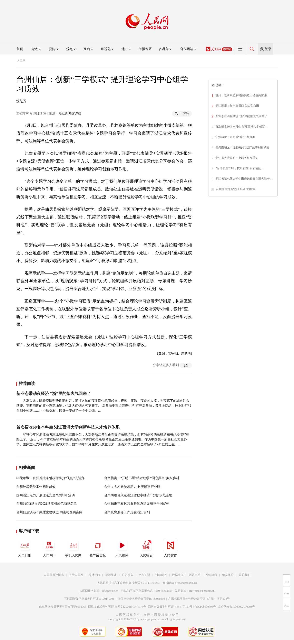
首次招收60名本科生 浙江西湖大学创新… (241, 126)
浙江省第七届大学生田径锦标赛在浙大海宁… (244, 178)
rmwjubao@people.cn (202, 590)
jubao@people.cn (187, 582)
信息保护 (228, 574)
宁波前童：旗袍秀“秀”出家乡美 (235, 137)
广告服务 (127, 574)
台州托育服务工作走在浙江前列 (127, 512)
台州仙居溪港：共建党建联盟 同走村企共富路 (49, 512)
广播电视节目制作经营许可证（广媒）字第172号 (199, 598)
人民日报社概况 (54, 574)
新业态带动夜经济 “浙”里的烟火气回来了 (53, 393)
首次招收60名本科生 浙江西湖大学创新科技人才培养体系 (67, 427)
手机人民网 (73, 547)
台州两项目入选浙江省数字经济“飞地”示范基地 (138, 495)
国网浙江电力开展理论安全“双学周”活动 (45, 495)
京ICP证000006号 (205, 606)
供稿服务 (161, 574)
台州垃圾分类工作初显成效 (36, 486)
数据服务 (178, 574)
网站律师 (211, 574)
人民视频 (122, 547)
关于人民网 (76, 574)
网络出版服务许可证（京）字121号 (170, 606)
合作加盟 (144, 574)
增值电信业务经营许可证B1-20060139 (141, 598)
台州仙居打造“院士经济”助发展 (236, 189)
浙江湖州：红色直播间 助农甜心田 (237, 105)
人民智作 (170, 547)
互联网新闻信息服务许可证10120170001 (89, 598)
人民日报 (25, 547)
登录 (268, 49)
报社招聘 (94, 574)
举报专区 (145, 49)
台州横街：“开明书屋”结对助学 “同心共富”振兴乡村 (141, 478)
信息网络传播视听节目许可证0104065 (62, 606)
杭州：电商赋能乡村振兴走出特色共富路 (241, 95)
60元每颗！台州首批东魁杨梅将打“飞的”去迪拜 (50, 478)
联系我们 (244, 574)
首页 (20, 49)
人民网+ (49, 547)
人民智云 (146, 547)
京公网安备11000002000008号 (236, 606)
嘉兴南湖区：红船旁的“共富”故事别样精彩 (242, 147)
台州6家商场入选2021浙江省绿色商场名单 (46, 503)
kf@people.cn (110, 590)
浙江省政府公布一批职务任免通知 (236, 157)
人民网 (21, 60)
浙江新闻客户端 (70, 113)
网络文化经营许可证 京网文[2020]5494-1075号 (117, 606)
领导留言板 (97, 547)
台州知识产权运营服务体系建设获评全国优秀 (136, 503)
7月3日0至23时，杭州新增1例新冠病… (239, 168)
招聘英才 (111, 574)
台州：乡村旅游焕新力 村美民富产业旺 (132, 486)
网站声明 (194, 574)
